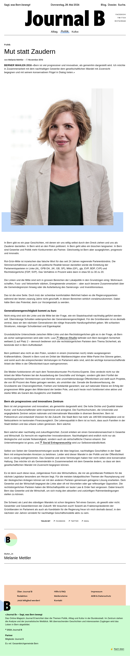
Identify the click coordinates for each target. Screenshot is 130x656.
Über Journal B (24, 592)
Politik (7, 45)
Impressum (96, 592)
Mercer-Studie (66, 338)
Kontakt (58, 601)
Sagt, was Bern (17, 5)
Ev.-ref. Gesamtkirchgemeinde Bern (21, 643)
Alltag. (54, 31)
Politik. (65, 31)
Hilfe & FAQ (60, 592)
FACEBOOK (59, 521)
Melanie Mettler (15, 60)
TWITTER (73, 521)
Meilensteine (60, 596)
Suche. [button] (122, 5)
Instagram (120, 21)
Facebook (121, 14)
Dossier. (112, 5)
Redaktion (22, 596)
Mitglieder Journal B (14, 639)
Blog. (104, 5)
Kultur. (75, 31)
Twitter (121, 18)
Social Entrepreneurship (55, 443)
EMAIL (85, 521)
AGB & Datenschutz (101, 596)
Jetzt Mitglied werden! (28, 601)
